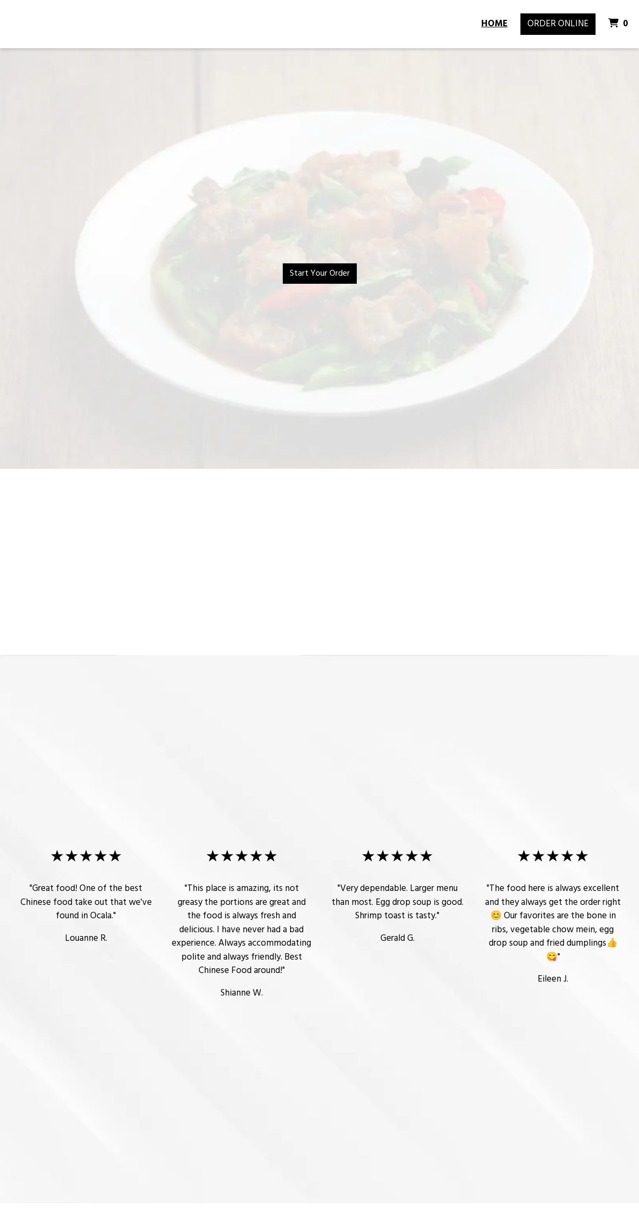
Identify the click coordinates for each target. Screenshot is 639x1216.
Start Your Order (320, 274)
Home (494, 24)
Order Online (558, 24)
